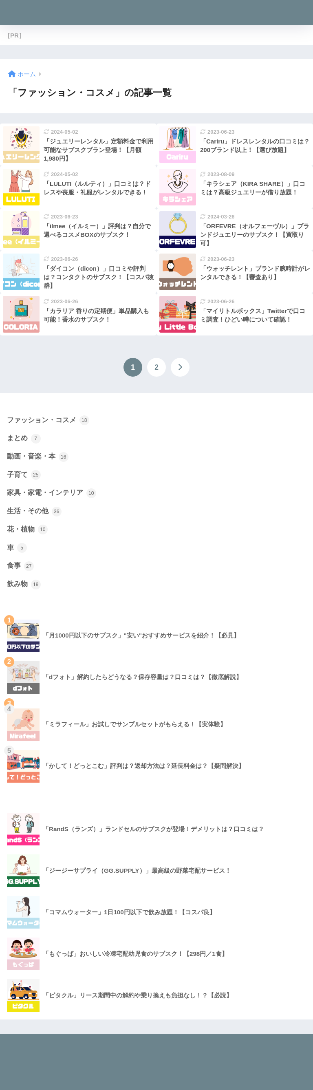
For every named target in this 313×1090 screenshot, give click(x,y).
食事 (20, 566)
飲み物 (24, 584)
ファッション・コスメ (48, 420)
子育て (24, 475)
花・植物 (27, 529)
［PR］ (14, 35)
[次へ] (180, 367)
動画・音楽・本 (37, 457)
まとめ (24, 439)
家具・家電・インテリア (51, 493)
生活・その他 (34, 511)
